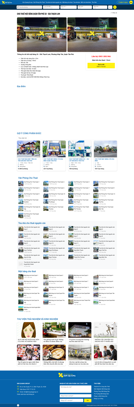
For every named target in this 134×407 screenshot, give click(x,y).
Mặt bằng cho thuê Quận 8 (106, 281)
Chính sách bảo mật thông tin (25, 394)
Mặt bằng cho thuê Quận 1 (31, 275)
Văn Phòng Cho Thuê (39, 2)
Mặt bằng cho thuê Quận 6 (56, 281)
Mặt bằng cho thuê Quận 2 (56, 275)
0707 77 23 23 (30, 389)
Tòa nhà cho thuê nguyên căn (54, 2)
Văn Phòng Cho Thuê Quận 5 (31, 188)
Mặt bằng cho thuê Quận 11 (81, 287)
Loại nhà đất (48, 6)
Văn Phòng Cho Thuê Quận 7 (81, 188)
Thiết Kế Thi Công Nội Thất (102, 386)
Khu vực (64, 6)
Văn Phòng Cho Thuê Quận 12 (107, 194)
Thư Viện (94, 2)
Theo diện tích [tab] (22, 138)
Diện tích (97, 6)
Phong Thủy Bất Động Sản (102, 391)
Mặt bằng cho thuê (67, 2)
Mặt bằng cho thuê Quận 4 (106, 275)
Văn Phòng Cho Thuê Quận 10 (57, 194)
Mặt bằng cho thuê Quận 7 (81, 281)
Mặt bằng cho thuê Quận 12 (106, 287)
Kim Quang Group (27, 2)
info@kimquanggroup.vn (31, 392)
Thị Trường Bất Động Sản (101, 394)
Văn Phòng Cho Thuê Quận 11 (82, 194)
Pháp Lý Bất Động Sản (100, 396)
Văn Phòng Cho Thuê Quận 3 (81, 182)
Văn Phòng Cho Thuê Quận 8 (106, 188)
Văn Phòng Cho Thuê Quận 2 (56, 182)
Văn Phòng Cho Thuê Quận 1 (31, 182)
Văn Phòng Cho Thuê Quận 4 (106, 182)
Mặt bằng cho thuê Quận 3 (81, 275)
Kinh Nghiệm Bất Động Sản (102, 389)
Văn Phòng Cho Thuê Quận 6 (56, 188)
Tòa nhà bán (76, 2)
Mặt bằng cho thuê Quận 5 (31, 281)
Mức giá (81, 6)
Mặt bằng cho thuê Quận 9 (31, 287)
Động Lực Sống (98, 398)
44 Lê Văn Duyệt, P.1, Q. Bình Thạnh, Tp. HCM (33, 387)
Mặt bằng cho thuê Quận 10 (56, 287)
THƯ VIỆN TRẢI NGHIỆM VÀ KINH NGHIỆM (37, 319)
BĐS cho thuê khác (86, 2)
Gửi (88, 400)
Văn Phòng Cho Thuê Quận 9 (31, 194)
